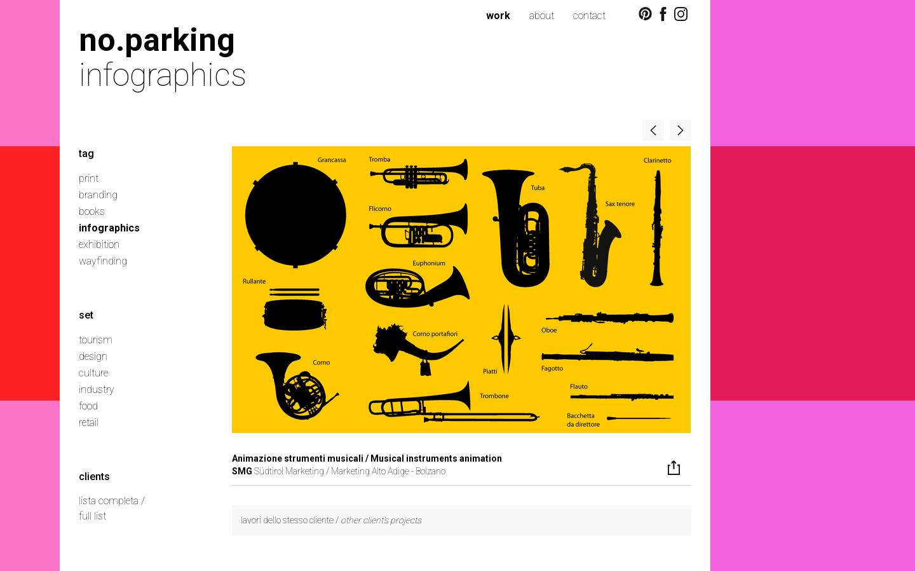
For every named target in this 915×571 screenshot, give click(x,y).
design (93, 356)
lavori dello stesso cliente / (331, 520)
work (498, 16)
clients (94, 477)
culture (93, 373)
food (88, 406)
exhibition (99, 244)
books (92, 211)
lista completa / (112, 501)
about (541, 16)
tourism (95, 340)
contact (589, 16)
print (88, 178)
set (86, 315)
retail (88, 422)
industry (96, 389)
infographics (109, 228)
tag (86, 154)
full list (92, 516)
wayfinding (103, 261)
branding (98, 195)
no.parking (157, 40)
